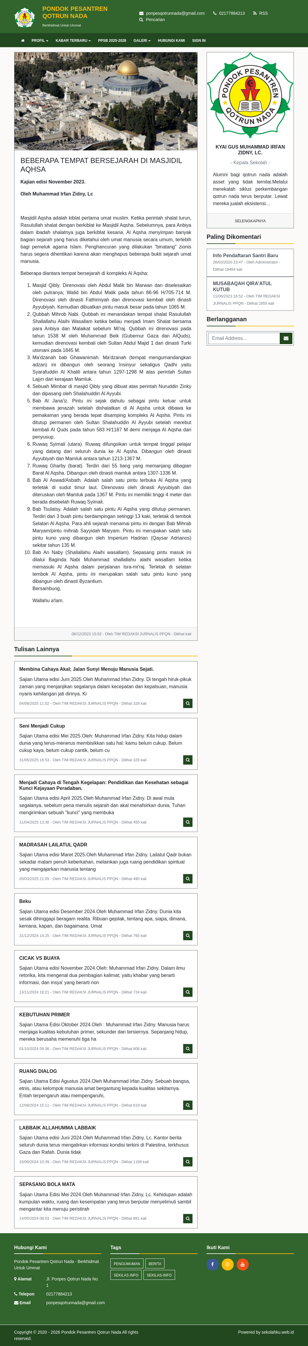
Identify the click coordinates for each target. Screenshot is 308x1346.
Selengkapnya (250, 221)
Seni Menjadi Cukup (42, 725)
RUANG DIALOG (38, 1071)
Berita (155, 1264)
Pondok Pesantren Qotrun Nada (90, 1332)
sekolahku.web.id (278, 1332)
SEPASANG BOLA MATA (47, 1184)
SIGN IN (199, 41)
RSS (260, 13)
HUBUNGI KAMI (171, 41)
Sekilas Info (126, 1275)
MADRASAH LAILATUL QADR (53, 844)
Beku (25, 901)
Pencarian (152, 19)
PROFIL (40, 41)
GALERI (142, 41)
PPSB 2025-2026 (112, 41)
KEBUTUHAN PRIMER (44, 1014)
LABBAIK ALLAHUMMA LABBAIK (57, 1127)
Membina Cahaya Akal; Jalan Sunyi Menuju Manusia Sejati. (86, 669)
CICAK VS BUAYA (39, 958)
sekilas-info (159, 1275)
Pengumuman (127, 1264)
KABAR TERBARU (73, 41)
